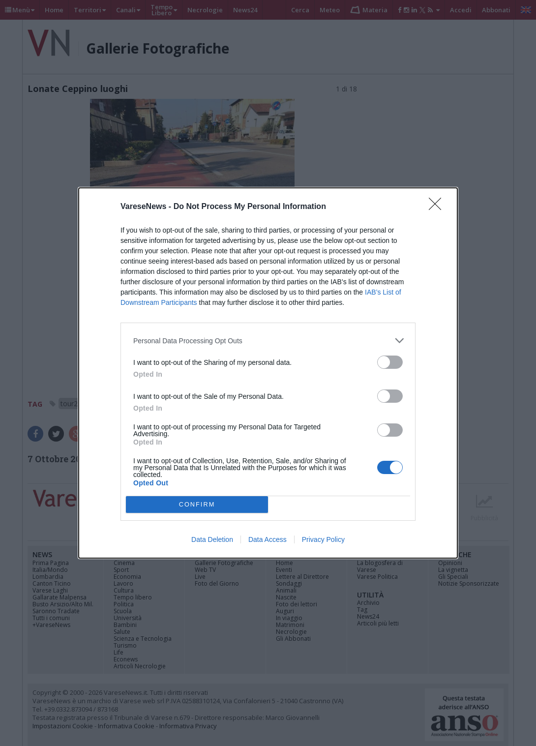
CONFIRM (197, 504)
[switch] (390, 362)
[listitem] (268, 340)
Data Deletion (212, 539)
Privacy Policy (323, 539)
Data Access (267, 539)
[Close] (438, 207)
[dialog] (268, 373)
